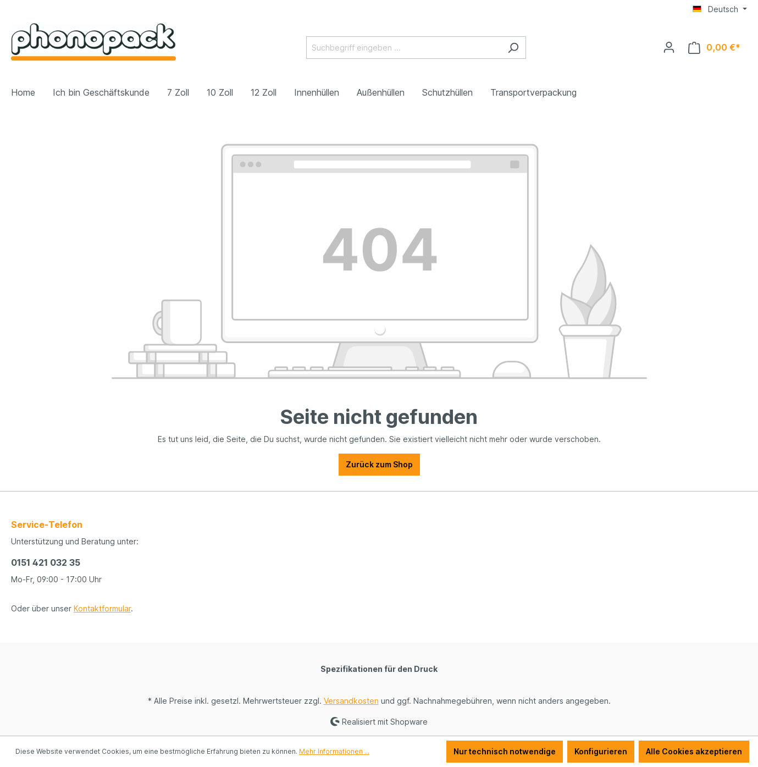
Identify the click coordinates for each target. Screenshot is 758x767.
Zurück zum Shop (379, 464)
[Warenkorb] (714, 47)
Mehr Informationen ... (334, 751)
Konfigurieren (600, 751)
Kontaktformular (102, 608)
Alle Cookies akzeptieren (694, 751)
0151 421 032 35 (45, 562)
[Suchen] (513, 47)
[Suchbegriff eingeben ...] (403, 47)
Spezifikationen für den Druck (379, 669)
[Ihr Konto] (669, 47)
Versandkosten (351, 700)
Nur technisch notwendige (504, 751)
